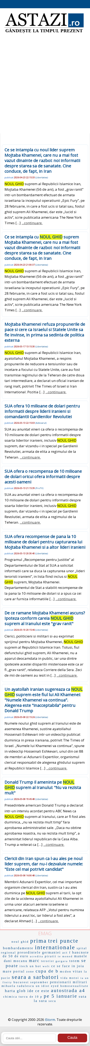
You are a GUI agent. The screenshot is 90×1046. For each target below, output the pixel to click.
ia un (85, 977)
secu (52, 1001)
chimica (10, 996)
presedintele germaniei (39, 952)
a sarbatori (43, 977)
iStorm (50, 1019)
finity (7, 982)
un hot (35, 966)
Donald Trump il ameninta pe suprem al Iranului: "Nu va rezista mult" (43, 787)
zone (30, 971)
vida (64, 977)
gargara (62, 961)
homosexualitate (74, 986)
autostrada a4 (68, 990)
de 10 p (36, 996)
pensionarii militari (68, 982)
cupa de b (47, 971)
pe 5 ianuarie (60, 996)
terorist (47, 961)
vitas (77, 971)
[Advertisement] (45, 84)
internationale (55, 947)
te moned (65, 956)
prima (38, 940)
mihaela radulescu (17, 986)
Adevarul (41, 422)
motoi (74, 977)
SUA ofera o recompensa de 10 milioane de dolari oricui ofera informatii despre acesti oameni (43, 476)
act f (66, 952)
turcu (23, 996)
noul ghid (20, 941)
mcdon (65, 971)
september (39, 982)
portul (19, 971)
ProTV (39, 488)
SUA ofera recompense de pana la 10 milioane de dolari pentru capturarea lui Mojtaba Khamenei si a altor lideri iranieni (45, 542)
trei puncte (63, 941)
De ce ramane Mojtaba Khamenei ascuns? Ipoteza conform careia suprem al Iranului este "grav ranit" (45, 618)
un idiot (43, 986)
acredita (36, 956)
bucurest (21, 982)
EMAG (45, 933)
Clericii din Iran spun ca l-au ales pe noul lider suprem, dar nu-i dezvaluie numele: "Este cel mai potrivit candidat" (44, 864)
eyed (55, 986)
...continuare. (32, 223)
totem (74, 961)
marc (34, 960)
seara (19, 977)
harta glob (15, 991)
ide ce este (38, 991)
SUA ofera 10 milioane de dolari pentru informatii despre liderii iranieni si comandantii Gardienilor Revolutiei (42, 411)
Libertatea (41, 177)
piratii (51, 956)
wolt (46, 966)
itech (24, 966)
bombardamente (18, 948)
